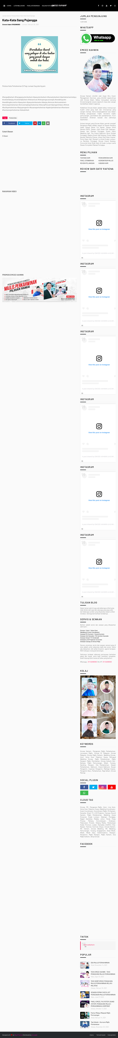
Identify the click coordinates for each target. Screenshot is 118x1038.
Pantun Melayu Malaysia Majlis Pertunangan (100, 1014)
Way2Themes (18, 1035)
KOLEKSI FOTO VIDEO (48, 5)
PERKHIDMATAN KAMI (106, 158)
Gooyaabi (34, 1035)
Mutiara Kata (15, 16)
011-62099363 (92, 662)
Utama (92, 1035)
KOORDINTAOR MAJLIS (106, 161)
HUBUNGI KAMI (103, 163)
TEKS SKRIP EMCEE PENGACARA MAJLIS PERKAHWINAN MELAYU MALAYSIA (102, 983)
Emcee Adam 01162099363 (11, 24)
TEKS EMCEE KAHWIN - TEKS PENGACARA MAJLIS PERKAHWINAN (103, 973)
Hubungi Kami (112, 1035)
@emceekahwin (89, 945)
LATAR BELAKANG (19, 5)
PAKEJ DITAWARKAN (33, 5)
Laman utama (6, 16)
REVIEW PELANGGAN (87, 163)
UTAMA (9, 5)
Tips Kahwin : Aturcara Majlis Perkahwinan (100, 1023)
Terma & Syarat (100, 1035)
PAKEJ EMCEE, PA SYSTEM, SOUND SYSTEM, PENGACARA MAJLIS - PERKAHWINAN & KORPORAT (102, 1004)
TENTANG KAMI (85, 158)
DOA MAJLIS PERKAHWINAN (100, 963)
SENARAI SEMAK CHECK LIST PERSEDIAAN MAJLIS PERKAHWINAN (103, 993)
